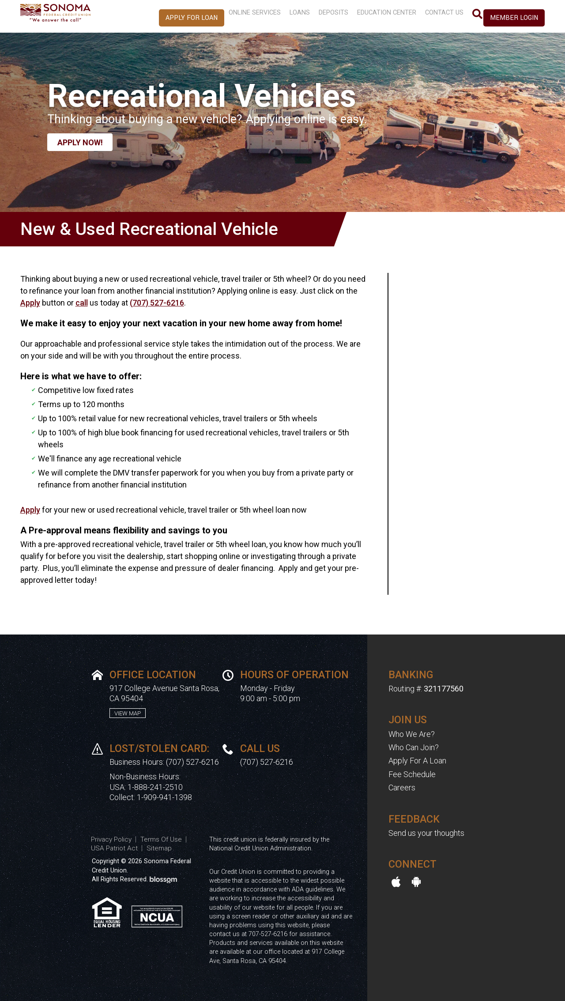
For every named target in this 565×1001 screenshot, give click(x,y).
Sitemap (159, 848)
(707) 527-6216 (157, 302)
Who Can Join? (413, 747)
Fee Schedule (412, 774)
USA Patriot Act (114, 848)
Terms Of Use (161, 839)
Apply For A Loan (417, 760)
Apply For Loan (168, 18)
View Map (127, 713)
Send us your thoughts (426, 833)
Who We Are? (411, 734)
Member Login (514, 18)
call (81, 302)
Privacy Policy (111, 839)
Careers (401, 787)
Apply (30, 302)
